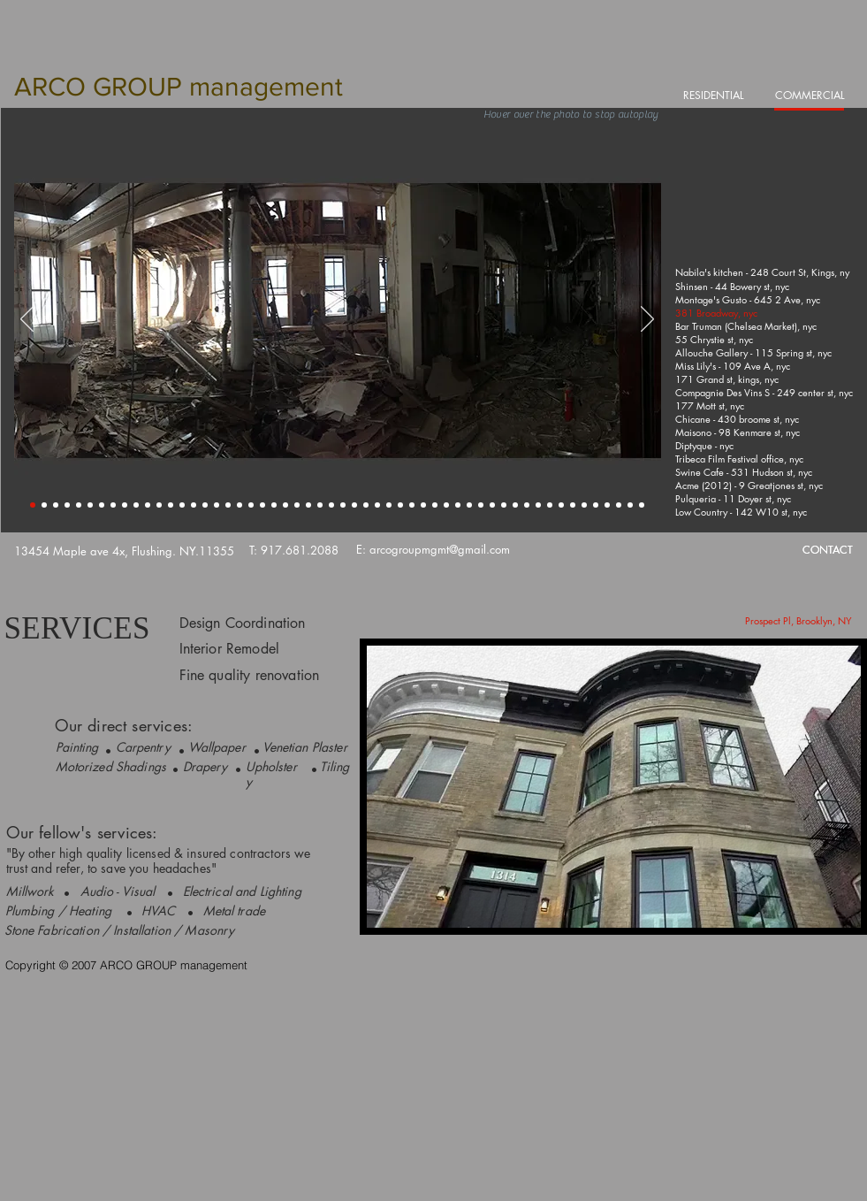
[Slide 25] (308, 505)
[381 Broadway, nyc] (717, 312)
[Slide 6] (90, 505)
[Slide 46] (549, 505)
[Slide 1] (32, 505)
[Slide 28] (343, 505)
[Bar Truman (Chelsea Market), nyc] (746, 326)
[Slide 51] (607, 505)
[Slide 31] (377, 505)
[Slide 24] (297, 505)
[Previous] (27, 320)
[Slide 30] (366, 505)
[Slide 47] (561, 505)
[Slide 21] (262, 505)
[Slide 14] (182, 505)
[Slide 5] (78, 505)
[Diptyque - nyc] (705, 445)
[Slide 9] (124, 505)
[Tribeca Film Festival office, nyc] (740, 458)
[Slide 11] (147, 505)
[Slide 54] (641, 505)
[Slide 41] (492, 505)
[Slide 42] (503, 505)
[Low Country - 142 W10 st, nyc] (742, 511)
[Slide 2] (44, 505)
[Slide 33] (400, 505)
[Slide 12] (159, 505)
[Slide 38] (457, 505)
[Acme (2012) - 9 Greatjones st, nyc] (750, 485)
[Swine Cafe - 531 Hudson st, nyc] (745, 471)
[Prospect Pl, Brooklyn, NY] (798, 620)
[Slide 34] (411, 505)
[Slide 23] (285, 505)
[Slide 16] (205, 505)
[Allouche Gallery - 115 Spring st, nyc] (754, 352)
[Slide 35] (423, 505)
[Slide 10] (136, 505)
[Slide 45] (538, 505)
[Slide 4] (67, 505)
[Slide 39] (469, 505)
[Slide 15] (193, 505)
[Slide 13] (170, 505)
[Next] (647, 320)
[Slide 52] (618, 505)
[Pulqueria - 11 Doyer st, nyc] (733, 498)
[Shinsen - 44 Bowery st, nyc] (733, 286)
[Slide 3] (55, 505)
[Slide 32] (389, 505)
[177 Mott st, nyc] (710, 405)
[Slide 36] (434, 505)
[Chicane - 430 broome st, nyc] (738, 418)
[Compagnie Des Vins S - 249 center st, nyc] (765, 392)
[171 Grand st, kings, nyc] (728, 379)
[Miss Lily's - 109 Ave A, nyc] (734, 365)
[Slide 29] (354, 505)
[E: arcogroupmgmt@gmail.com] (433, 549)
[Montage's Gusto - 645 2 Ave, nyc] (748, 299)
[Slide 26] (320, 505)
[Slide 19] (239, 505)
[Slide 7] (101, 505)
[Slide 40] (480, 505)
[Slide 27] (331, 505)
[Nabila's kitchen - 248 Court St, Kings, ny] (762, 272)
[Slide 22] (274, 505)
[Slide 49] (584, 505)
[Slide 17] (216, 505)
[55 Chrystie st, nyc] (715, 339)
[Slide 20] (251, 505)
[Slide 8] (113, 505)
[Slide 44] (526, 505)
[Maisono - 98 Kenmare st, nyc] (738, 432)
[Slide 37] (446, 505)
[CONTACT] (828, 550)
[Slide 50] (595, 505)
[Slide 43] (515, 505)
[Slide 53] (630, 505)
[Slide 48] (572, 505)
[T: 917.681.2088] (294, 550)
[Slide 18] (228, 505)
